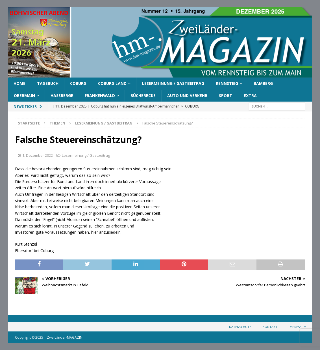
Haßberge (62, 95)
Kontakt (270, 327)
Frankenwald (100, 95)
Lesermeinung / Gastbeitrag (173, 83)
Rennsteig (227, 83)
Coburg (78, 83)
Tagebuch (47, 83)
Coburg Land (112, 83)
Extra (250, 95)
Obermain (24, 95)
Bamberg (263, 83)
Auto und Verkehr (187, 95)
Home (19, 83)
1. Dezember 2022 (37, 155)
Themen (57, 123)
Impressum (297, 327)
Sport (225, 95)
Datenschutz (240, 327)
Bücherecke (143, 95)
